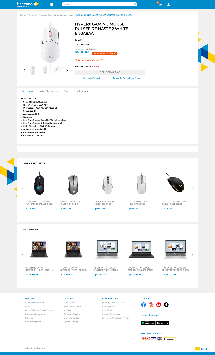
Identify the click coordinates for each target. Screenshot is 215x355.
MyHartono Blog (71, 322)
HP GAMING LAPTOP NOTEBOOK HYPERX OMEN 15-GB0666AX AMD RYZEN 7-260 (39, 269)
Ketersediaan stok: (88, 66)
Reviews (67, 91)
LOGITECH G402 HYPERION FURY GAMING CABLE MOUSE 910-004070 (38, 203)
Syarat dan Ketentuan (35, 314)
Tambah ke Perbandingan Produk (127, 78)
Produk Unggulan (33, 322)
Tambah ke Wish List (91, 78)
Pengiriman (107, 310)
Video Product (83, 91)
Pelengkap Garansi (72, 306)
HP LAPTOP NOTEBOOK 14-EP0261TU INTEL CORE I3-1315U (175, 269)
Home (23, 15)
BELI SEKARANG (110, 72)
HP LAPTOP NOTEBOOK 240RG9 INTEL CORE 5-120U (140, 269)
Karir (27, 306)
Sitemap (29, 318)
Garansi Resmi (70, 302)
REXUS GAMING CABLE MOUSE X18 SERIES (104, 203)
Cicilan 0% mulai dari (89, 60)
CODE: (82, 44)
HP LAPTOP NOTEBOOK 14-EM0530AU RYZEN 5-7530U (106, 269)
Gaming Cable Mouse (63, 15)
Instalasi (67, 310)
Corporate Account (72, 314)
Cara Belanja (108, 306)
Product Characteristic (48, 91)
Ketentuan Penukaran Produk (115, 318)
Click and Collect (71, 318)
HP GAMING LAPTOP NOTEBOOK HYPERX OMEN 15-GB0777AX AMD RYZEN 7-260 (73, 269)
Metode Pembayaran (111, 314)
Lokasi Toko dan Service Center (39, 310)
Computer (33, 15)
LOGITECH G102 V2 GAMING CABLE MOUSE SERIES (174, 203)
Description (27, 91)
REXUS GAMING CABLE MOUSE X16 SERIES (138, 203)
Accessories (45, 15)
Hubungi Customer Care (113, 302)
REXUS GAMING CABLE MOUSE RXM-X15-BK (70, 203)
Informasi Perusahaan (35, 302)
